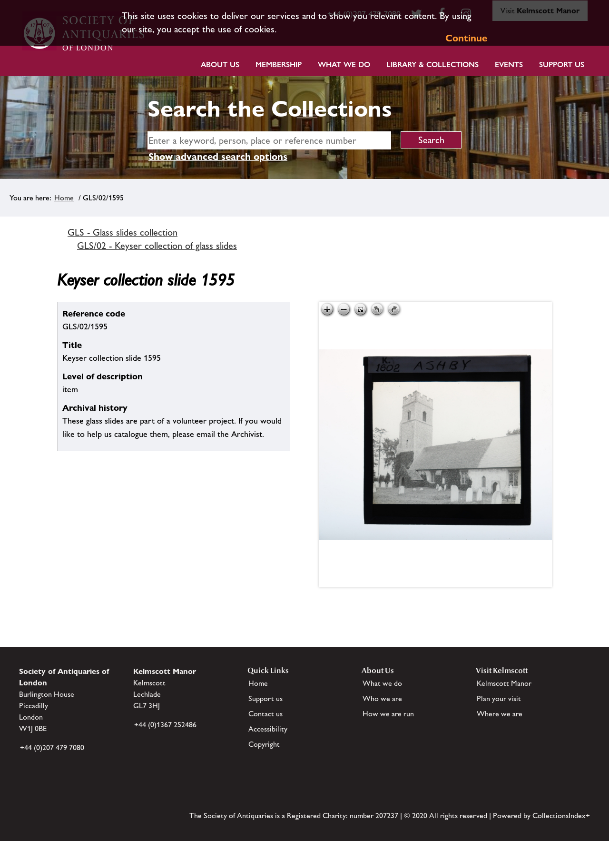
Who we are (382, 698)
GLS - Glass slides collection (122, 232)
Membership (278, 64)
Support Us (561, 64)
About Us (220, 64)
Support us (265, 698)
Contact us (265, 713)
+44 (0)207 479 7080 (52, 747)
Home (64, 197)
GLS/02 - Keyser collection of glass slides (157, 245)
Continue (466, 38)
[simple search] (269, 140)
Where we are (499, 713)
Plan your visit (499, 698)
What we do (344, 64)
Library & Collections (432, 64)
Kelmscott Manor (504, 683)
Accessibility (267, 728)
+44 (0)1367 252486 (165, 724)
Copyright (264, 744)
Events (509, 64)
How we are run (388, 713)
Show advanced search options (217, 156)
